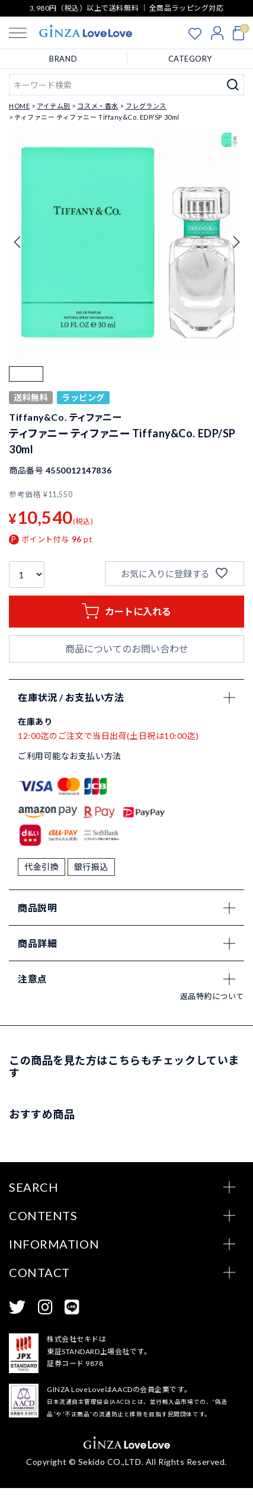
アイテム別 (54, 106)
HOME (19, 106)
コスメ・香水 (97, 106)
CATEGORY (190, 58)
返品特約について (212, 1015)
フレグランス (146, 106)
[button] (26, 383)
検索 (233, 85)
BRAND (63, 58)
